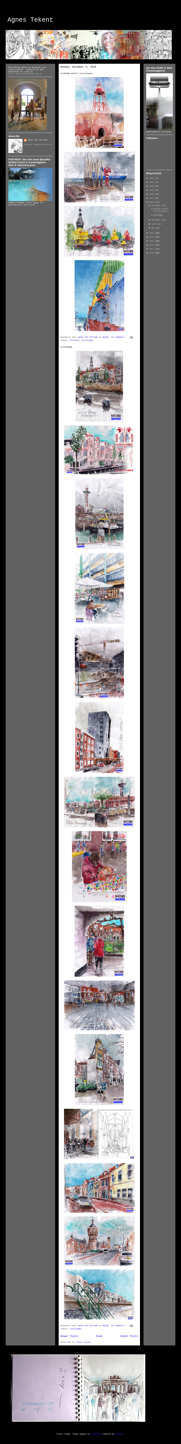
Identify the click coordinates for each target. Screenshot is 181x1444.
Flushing (74, 340)
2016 (152, 202)
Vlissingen (87, 340)
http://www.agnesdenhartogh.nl (25, 74)
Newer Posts (69, 1336)
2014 (152, 237)
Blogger (120, 1434)
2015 (152, 233)
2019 (152, 190)
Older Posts (129, 1336)
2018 (152, 194)
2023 (152, 178)
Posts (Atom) (84, 1342)
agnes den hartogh (37, 140)
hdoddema (95, 1434)
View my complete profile (38, 144)
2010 (152, 253)
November (156, 220)
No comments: (119, 337)
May (153, 228)
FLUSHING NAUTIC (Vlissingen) (76, 73)
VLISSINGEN (66, 347)
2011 (152, 249)
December (156, 206)
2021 (152, 182)
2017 (152, 198)
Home (99, 1336)
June (154, 224)
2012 (152, 245)
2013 (152, 241)
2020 (152, 186)
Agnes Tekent (30, 20)
